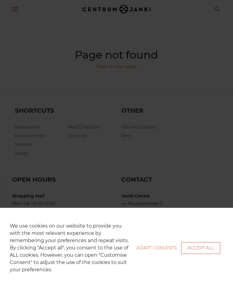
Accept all (200, 248)
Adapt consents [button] (157, 248)
